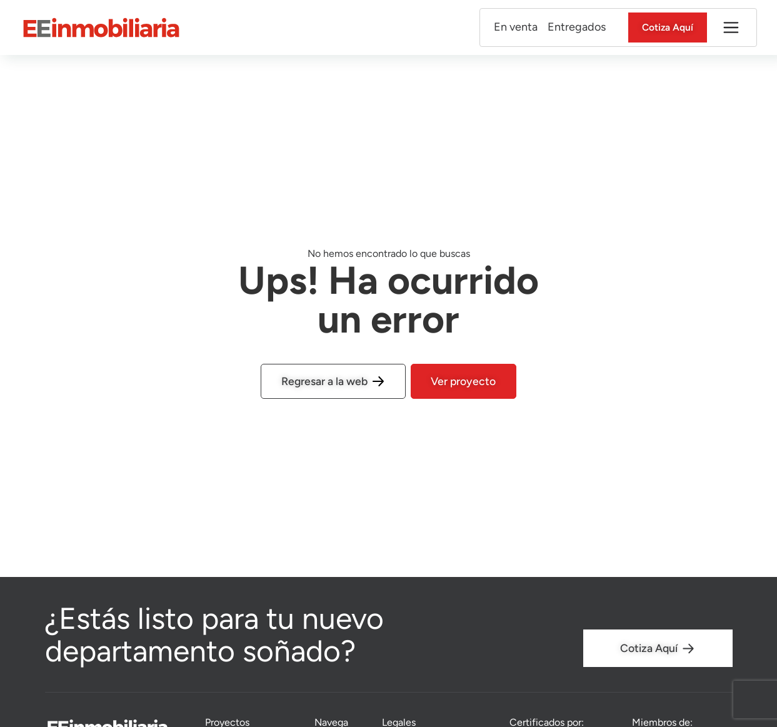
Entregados (572, 27)
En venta (511, 27)
